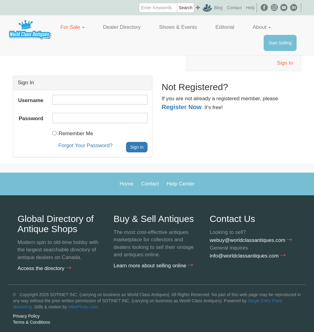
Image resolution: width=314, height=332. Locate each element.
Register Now (181, 107)
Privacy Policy (26, 316)
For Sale (72, 27)
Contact (234, 7)
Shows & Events (178, 27)
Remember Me (72, 133)
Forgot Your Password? (85, 145)
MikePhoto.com (83, 306)
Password (31, 118)
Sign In (285, 63)
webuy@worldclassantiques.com (251, 240)
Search (185, 7)
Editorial (225, 27)
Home (126, 184)
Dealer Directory (122, 27)
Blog (218, 7)
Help (250, 7)
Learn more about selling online (153, 265)
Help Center (180, 184)
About (262, 27)
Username (30, 100)
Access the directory (44, 268)
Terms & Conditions (31, 322)
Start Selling (280, 42)
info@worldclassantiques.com (247, 256)
